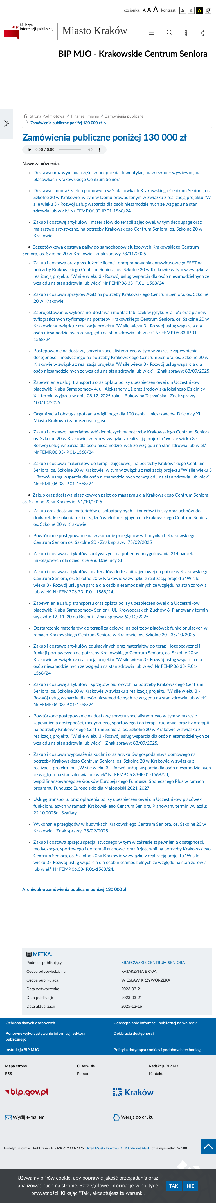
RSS (8, 1074)
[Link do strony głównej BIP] (71, 31)
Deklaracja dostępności (134, 1034)
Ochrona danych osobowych (30, 1023)
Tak (173, 1186)
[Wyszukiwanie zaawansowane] (169, 33)
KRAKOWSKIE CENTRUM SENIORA (153, 963)
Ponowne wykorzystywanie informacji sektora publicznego (45, 1037)
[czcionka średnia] (149, 10)
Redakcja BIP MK (164, 1066)
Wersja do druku (133, 1117)
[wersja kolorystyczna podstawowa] (182, 10)
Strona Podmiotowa (47, 116)
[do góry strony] (208, 1146)
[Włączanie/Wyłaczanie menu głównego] (151, 33)
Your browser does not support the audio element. (64, 149)
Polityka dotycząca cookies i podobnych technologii (158, 1050)
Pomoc (83, 1074)
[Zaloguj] (203, 34)
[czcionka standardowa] (144, 10)
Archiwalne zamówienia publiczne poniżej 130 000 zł (74, 889)
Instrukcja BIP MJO (22, 1050)
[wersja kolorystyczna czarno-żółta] (199, 10)
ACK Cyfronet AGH (134, 1148)
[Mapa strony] (187, 34)
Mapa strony (16, 1066)
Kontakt (156, 1074)
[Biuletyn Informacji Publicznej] (54, 1095)
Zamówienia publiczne (124, 116)
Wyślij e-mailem (24, 1117)
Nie (190, 1186)
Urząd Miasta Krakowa (102, 1148)
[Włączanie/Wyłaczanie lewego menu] (7, 124)
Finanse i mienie (85, 116)
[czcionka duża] (156, 10)
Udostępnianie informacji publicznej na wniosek (155, 1023)
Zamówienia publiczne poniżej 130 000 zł (66, 123)
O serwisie (86, 1066)
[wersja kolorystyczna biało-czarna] (191, 10)
